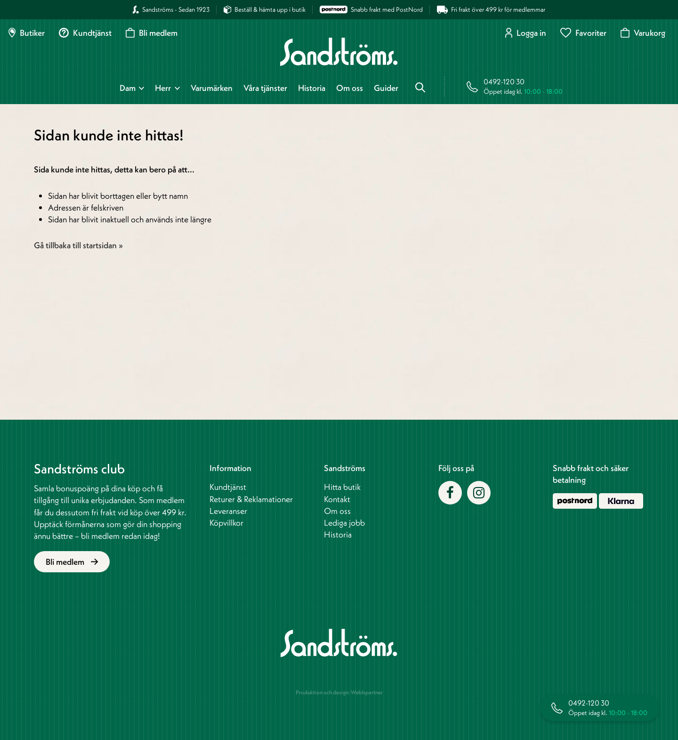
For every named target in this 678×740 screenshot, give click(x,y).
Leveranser (228, 510)
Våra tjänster (265, 88)
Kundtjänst (85, 33)
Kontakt (337, 499)
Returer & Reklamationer (251, 499)
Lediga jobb (344, 522)
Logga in (525, 33)
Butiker (26, 33)
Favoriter (583, 33)
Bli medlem (152, 33)
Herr (163, 88)
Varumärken (212, 88)
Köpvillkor (226, 522)
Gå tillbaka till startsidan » (78, 245)
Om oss (349, 88)
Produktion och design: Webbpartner (339, 692)
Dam (128, 88)
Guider (386, 88)
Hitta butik (342, 486)
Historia (311, 88)
